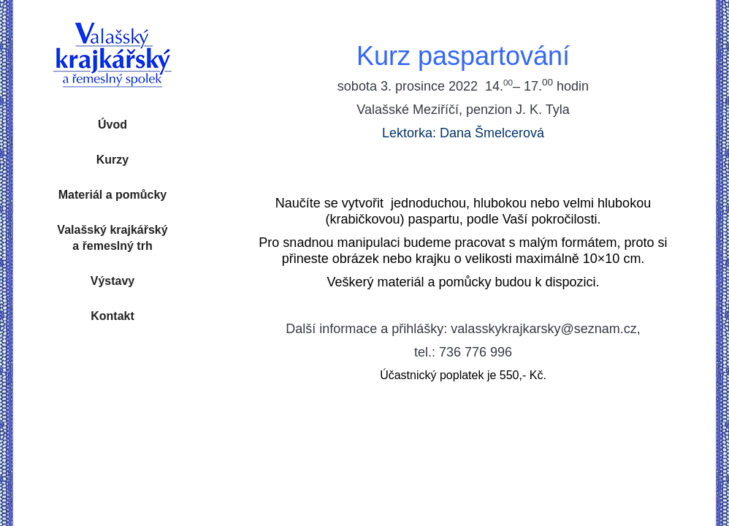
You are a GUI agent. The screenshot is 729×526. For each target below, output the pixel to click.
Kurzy (112, 159)
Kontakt (112, 316)
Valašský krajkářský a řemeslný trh (112, 238)
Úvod (112, 124)
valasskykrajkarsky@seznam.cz (543, 328)
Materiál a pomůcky (112, 194)
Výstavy (113, 281)
